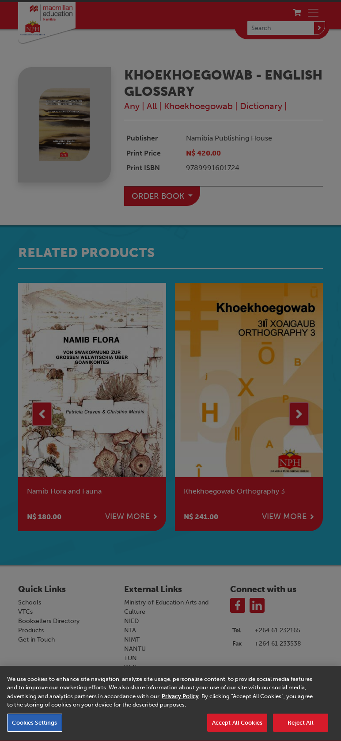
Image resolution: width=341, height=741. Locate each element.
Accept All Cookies (237, 729)
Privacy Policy (180, 703)
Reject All (300, 729)
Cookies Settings (34, 729)
